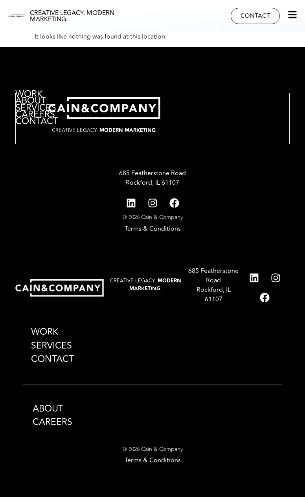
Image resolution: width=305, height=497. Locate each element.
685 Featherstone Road (152, 173)
